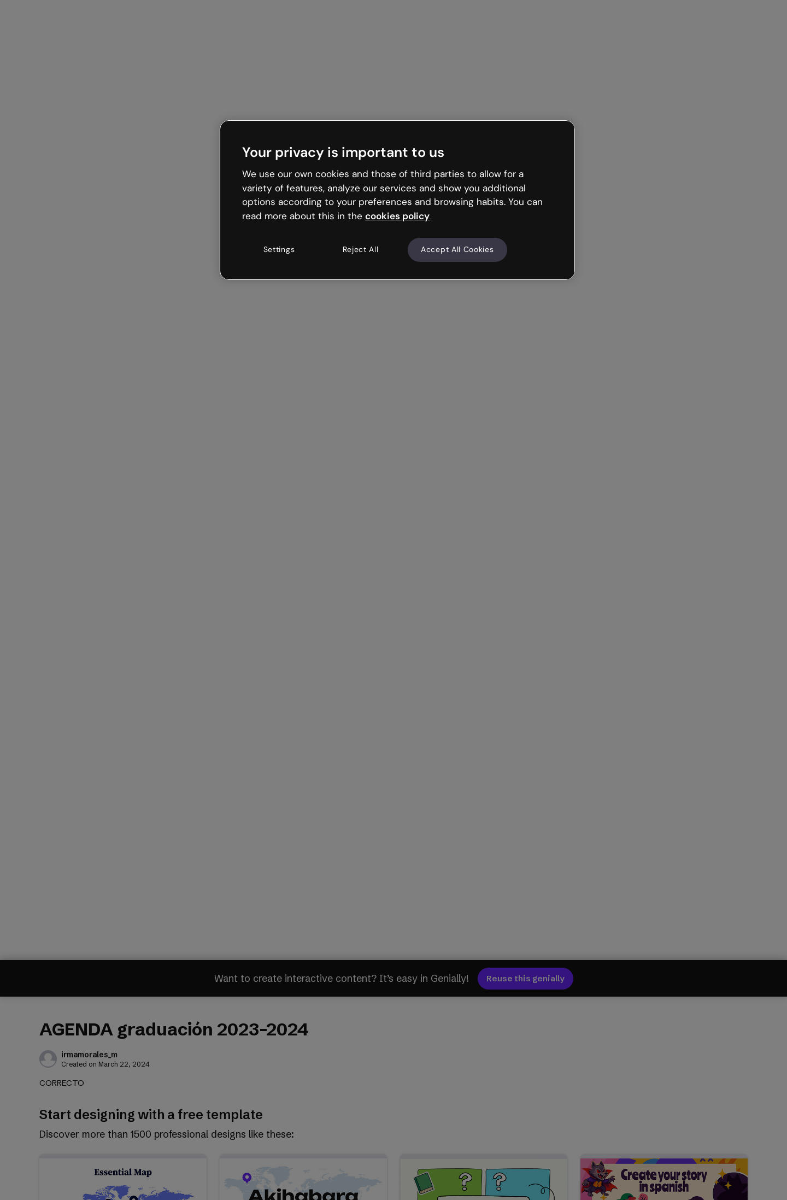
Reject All (361, 249)
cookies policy (397, 216)
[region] (397, 200)
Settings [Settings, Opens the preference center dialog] (279, 249)
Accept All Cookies (457, 249)
